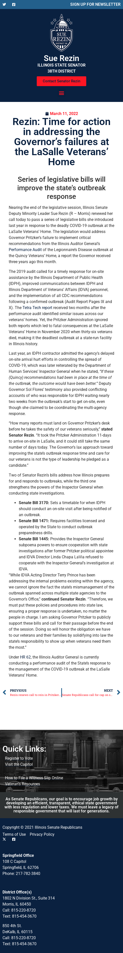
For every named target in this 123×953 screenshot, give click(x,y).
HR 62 (25, 657)
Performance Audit (25, 249)
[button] (62, 93)
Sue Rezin (61, 58)
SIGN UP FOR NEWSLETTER (95, 4)
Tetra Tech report (37, 307)
